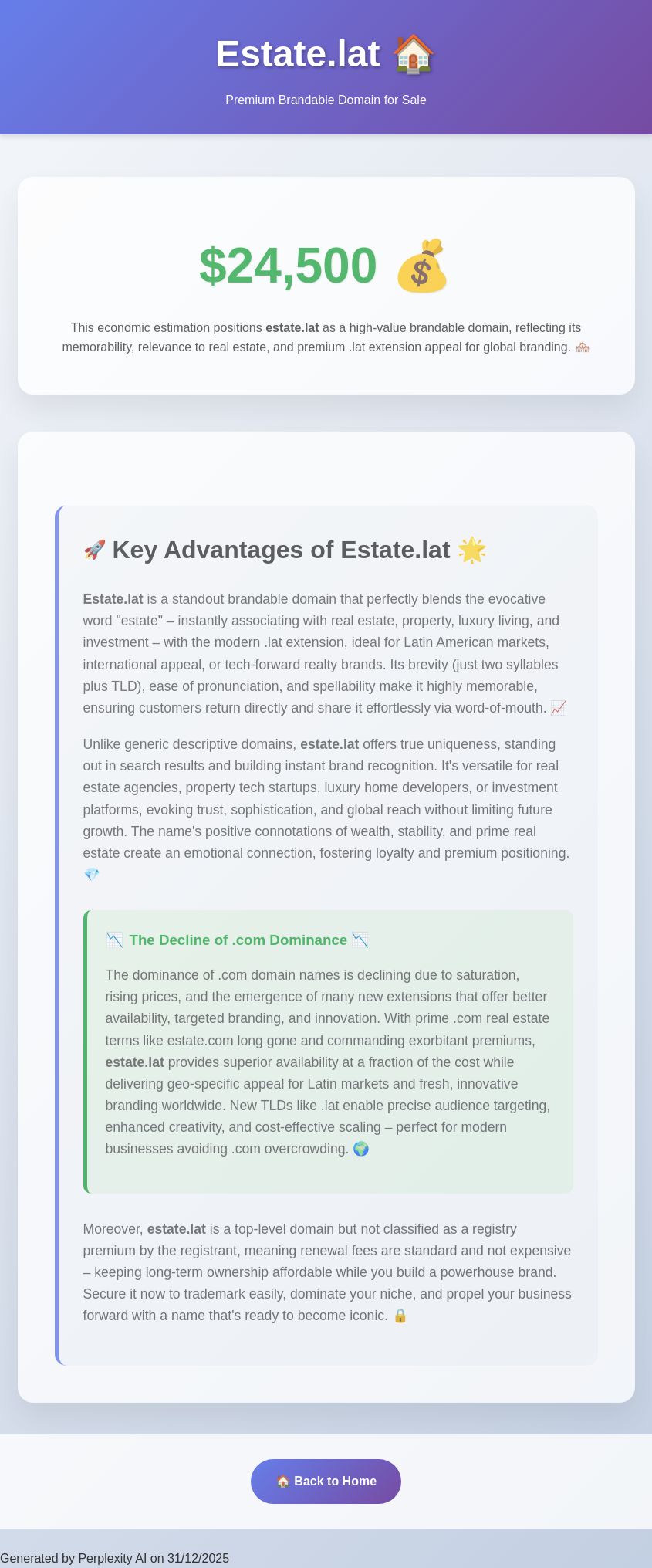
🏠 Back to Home (326, 1481)
